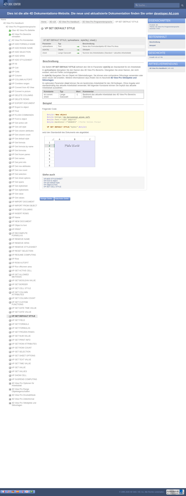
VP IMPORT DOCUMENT (21, 202)
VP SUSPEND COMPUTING (23, 379)
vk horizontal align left (76, 117)
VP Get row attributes (20, 166)
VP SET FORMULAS (19, 328)
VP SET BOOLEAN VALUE (22, 280)
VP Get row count (18, 170)
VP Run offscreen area (20, 267)
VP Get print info (17, 162)
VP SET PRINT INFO (19, 340)
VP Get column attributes (21, 131)
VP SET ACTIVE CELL (20, 271)
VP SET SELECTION (20, 352)
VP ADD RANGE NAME (21, 48)
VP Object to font (18, 225)
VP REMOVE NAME (19, 239)
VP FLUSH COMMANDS (21, 115)
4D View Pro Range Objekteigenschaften (19, 390)
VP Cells (14, 72)
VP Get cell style (17, 127)
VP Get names (17, 158)
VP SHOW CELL (18, 375)
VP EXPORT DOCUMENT (22, 103)
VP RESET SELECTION (21, 251)
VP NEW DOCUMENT (20, 221)
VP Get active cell (18, 123)
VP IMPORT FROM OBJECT (23, 206)
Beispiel (47, 103)
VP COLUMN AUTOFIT (20, 79)
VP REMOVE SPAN (19, 243)
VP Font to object (18, 119)
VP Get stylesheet (18, 186)
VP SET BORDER (18, 284)
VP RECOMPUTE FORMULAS (18, 234)
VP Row (14, 259)
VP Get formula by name (21, 146)
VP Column (15, 76)
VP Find (14, 111)
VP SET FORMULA (19, 324)
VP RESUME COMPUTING (22, 255)
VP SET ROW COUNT (20, 348)
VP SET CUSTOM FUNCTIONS (18, 303)
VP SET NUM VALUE (20, 336)
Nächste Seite (62, 199)
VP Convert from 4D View (21, 87)
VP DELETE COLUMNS (21, 95)
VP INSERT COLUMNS (20, 209)
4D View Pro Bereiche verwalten (20, 35)
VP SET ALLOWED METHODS (19, 275)
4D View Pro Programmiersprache (21, 27)
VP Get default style (19, 139)
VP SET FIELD (17, 320)
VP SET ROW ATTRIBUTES (23, 344)
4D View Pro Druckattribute (22, 395)
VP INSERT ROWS (19, 213)
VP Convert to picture (20, 91)
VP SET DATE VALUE (20, 312)
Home (3, 19)
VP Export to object (19, 107)
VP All (13, 64)
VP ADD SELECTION (20, 52)
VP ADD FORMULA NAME (22, 44)
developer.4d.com (166, 13)
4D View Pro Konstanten (21, 40)
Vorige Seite (46, 199)
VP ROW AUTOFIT (19, 263)
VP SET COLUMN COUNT (22, 298)
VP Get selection (17, 174)
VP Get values (16, 198)
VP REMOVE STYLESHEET (23, 247)
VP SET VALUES (18, 371)
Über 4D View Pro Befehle (22, 30)
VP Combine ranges (19, 83)
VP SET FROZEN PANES (21, 332)
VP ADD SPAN (17, 56)
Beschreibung (50, 61)
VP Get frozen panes (19, 154)
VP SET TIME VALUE (20, 363)
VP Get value (16, 194)
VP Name (14, 217)
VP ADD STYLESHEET (20, 60)
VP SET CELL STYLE (20, 288)
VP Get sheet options (19, 178)
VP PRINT (15, 229)
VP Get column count (19, 135)
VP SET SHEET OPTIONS (22, 356)
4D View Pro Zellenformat (21, 399)
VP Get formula (17, 142)
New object (61, 114)
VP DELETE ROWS (19, 99)
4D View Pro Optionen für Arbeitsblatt (21, 384)
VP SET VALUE (17, 367)
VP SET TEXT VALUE (20, 359)
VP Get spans (16, 182)
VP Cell (13, 68)
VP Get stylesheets (19, 190)
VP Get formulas (17, 150)
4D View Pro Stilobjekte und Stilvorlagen (22, 404)
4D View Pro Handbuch (13, 23)
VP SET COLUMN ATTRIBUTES (18, 293)
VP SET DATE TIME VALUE (22, 308)
